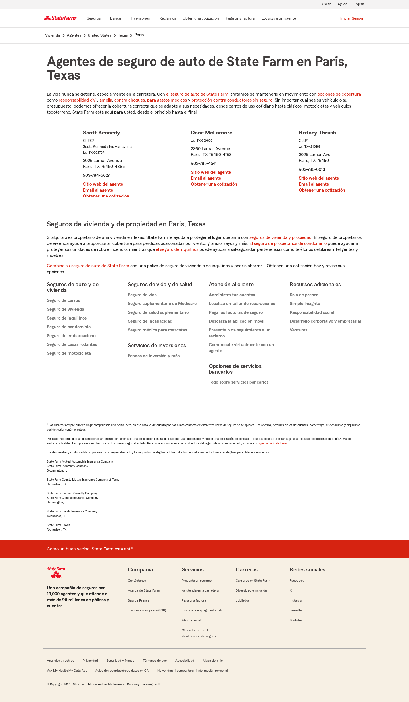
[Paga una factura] (240, 18)
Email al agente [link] (98, 190)
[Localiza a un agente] (279, 18)
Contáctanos (137, 580)
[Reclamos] (167, 18)
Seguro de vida (142, 295)
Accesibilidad (184, 660)
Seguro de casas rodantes (72, 344)
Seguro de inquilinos (67, 318)
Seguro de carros (63, 300)
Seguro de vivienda (65, 309)
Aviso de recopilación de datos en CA (122, 670)
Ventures (298, 330)
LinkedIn (296, 610)
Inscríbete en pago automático (203, 610)
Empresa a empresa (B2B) (147, 610)
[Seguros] (93, 18)
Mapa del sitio (213, 660)
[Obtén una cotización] (201, 18)
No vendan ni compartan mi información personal (192, 670)
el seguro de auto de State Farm (197, 94)
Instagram (297, 600)
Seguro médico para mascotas (157, 330)
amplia (105, 100)
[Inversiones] (140, 18)
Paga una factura (194, 600)
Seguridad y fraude (120, 660)
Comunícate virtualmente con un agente (241, 347)
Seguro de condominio (69, 327)
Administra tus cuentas (232, 295)
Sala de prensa (304, 295)
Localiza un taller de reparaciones (242, 303)
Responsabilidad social (312, 312)
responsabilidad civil (78, 100)
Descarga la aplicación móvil (236, 321)
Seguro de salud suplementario (158, 312)
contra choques (129, 100)
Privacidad (90, 660)
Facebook (297, 580)
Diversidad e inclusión (251, 590)
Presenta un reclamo (197, 580)
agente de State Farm (273, 443)
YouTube (296, 620)
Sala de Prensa (138, 600)
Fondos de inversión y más (154, 356)
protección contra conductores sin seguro (231, 100)
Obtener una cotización (106, 196)
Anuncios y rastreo (60, 660)
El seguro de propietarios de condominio (288, 243)
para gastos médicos (167, 100)
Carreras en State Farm (253, 580)
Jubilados (243, 600)
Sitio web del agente (103, 184)
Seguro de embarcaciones (72, 335)
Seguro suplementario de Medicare (162, 303)
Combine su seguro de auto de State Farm (88, 266)
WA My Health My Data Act (67, 670)
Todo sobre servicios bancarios (238, 382)
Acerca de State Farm (144, 590)
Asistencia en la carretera (200, 590)
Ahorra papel (191, 620)
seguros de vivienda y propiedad (280, 237)
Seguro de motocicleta (69, 353)
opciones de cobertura (339, 94)
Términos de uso (155, 660)
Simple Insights (305, 303)
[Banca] (116, 18)
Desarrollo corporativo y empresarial (325, 321)
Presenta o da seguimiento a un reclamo (240, 333)
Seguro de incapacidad (150, 321)
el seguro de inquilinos (177, 249)
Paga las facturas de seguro (236, 312)
